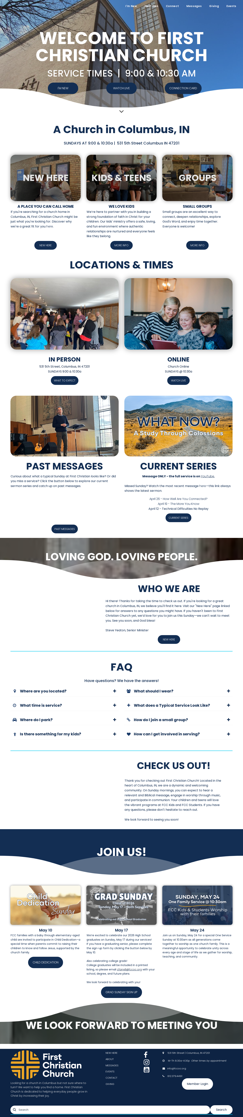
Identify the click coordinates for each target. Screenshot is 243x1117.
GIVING (110, 1084)
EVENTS (110, 1071)
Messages (194, 6)
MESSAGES (112, 1065)
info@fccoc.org (176, 1068)
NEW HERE (112, 1053)
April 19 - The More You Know (178, 504)
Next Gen (151, 6)
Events (231, 6)
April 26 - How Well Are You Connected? (178, 499)
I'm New (131, 6)
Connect (172, 6)
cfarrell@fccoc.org (129, 969)
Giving (214, 6)
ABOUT (110, 1059)
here (49, 226)
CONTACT (111, 1078)
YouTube (207, 476)
